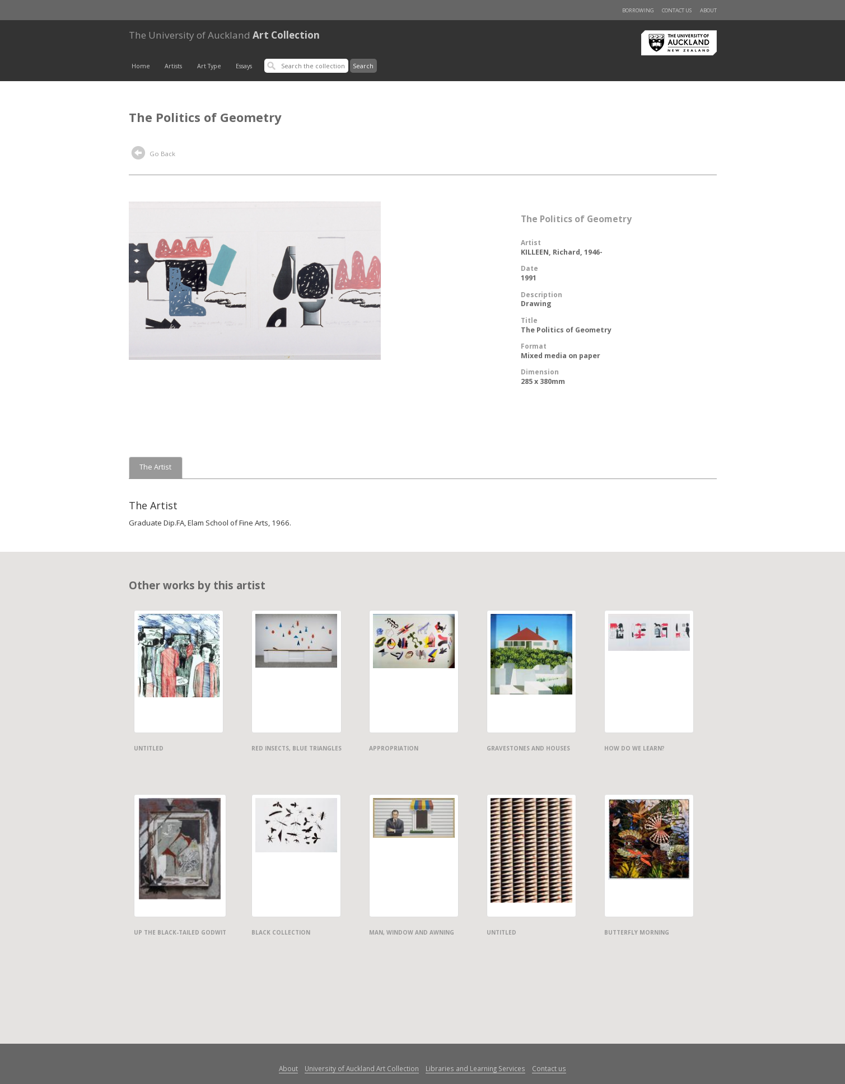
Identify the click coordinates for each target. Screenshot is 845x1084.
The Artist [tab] (155, 467)
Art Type (209, 66)
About (708, 10)
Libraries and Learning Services (475, 1068)
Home (141, 66)
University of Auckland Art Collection (362, 1068)
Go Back (153, 154)
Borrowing (638, 10)
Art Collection (224, 35)
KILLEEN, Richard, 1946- (562, 252)
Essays (244, 66)
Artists (173, 66)
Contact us (677, 10)
